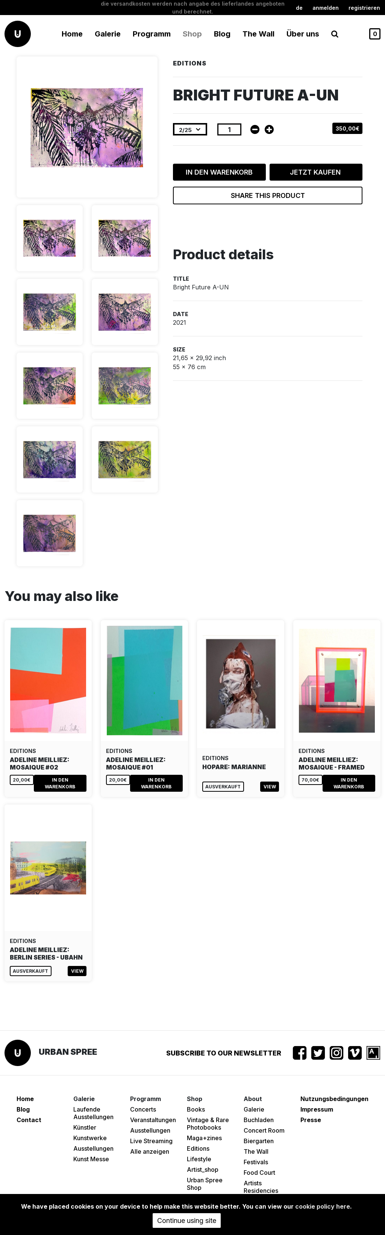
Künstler (84, 1127)
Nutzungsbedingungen (334, 1099)
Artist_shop (202, 1169)
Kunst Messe (91, 1159)
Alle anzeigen (149, 1151)
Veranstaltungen (153, 1120)
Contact (29, 1120)
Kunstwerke (90, 1138)
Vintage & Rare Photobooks (208, 1123)
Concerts (143, 1109)
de (299, 8)
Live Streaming (151, 1141)
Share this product (268, 195)
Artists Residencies (261, 1186)
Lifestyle (199, 1159)
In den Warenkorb (219, 172)
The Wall (258, 33)
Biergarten (259, 1141)
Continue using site (186, 1220)
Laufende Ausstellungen (93, 1113)
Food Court (259, 1172)
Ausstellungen (93, 1148)
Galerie (254, 1109)
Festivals (256, 1162)
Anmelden (325, 8)
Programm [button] (152, 33)
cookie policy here (322, 1206)
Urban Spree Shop (205, 1183)
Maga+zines (204, 1138)
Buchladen (259, 1120)
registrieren (364, 8)
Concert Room (264, 1130)
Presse (310, 1120)
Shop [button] (192, 33)
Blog (222, 33)
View (270, 786)
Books (196, 1109)
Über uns (302, 33)
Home (72, 33)
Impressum (316, 1109)
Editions (198, 1148)
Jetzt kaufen (316, 172)
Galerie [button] (108, 33)
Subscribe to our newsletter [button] (223, 1053)
